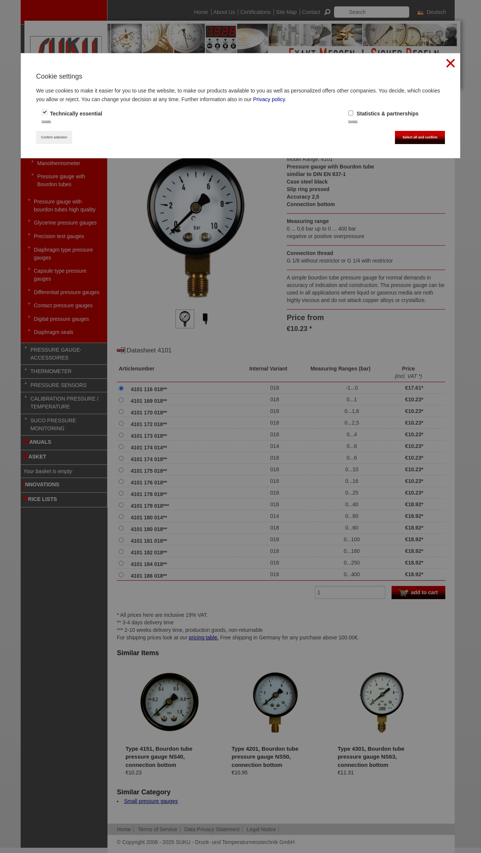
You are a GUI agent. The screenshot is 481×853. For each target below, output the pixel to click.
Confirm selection (54, 137)
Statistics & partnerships (383, 113)
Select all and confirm (419, 137)
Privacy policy (269, 99)
